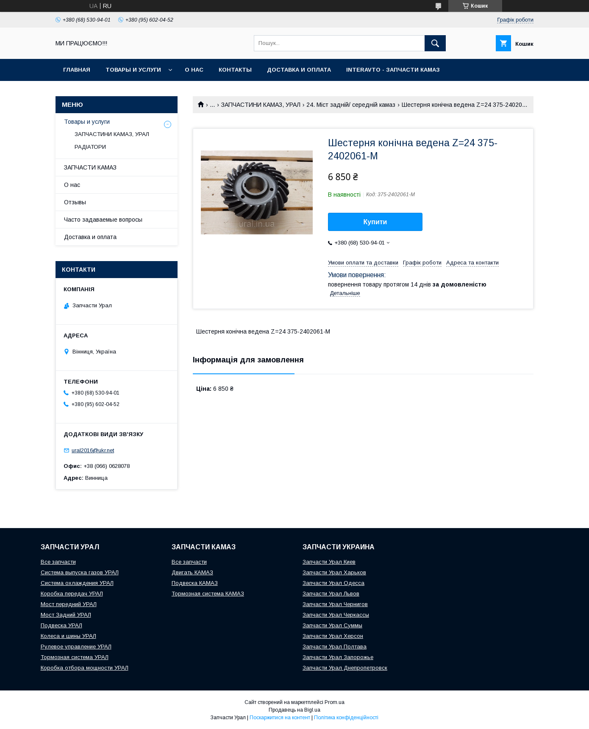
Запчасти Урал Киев (329, 562)
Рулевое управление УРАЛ (76, 646)
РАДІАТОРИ (90, 147)
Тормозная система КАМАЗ (208, 593)
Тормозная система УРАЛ (74, 657)
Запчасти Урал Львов (331, 593)
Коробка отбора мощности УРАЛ (84, 668)
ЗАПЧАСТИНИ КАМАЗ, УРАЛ (260, 104)
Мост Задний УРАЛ (66, 615)
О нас (194, 70)
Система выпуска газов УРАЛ (80, 572)
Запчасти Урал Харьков (334, 572)
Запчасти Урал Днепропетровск (345, 668)
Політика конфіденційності (346, 718)
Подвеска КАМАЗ (195, 583)
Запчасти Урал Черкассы (336, 615)
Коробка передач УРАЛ (72, 593)
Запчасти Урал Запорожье (338, 657)
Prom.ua (335, 702)
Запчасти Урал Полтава (335, 646)
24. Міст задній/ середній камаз (350, 104)
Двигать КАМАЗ (192, 572)
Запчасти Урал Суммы (332, 625)
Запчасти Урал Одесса (333, 583)
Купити (375, 221)
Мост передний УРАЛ (69, 604)
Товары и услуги (133, 70)
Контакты (235, 70)
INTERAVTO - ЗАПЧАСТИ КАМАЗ (393, 70)
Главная (76, 70)
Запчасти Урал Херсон (333, 636)
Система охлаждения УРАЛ (77, 583)
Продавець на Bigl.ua (294, 710)
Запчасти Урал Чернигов (335, 604)
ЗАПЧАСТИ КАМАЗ (90, 167)
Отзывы (75, 202)
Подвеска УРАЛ (61, 625)
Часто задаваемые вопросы (103, 219)
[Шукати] (435, 43)
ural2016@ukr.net (93, 450)
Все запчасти (58, 562)
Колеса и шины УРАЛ (68, 636)
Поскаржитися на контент (280, 718)
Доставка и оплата (299, 70)
